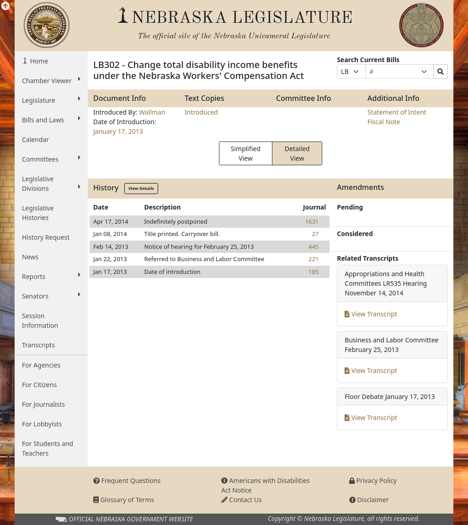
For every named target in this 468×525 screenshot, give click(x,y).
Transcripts (38, 345)
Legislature (51, 100)
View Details (141, 188)
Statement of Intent (396, 112)
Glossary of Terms (123, 499)
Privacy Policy (373, 480)
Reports (51, 276)
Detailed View (297, 153)
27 (315, 234)
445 (313, 246)
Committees (51, 158)
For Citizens (39, 384)
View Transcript (371, 314)
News (30, 256)
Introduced (201, 112)
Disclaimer (369, 499)
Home (38, 61)
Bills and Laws (51, 119)
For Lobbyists (42, 424)
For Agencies (41, 365)
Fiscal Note (383, 121)
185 (313, 272)
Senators (51, 295)
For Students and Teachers (47, 448)
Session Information (40, 320)
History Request (45, 237)
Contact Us (241, 499)
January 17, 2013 (118, 131)
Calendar (35, 139)
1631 (312, 221)
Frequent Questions (127, 480)
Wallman (152, 112)
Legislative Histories (37, 213)
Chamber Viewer (51, 80)
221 (313, 259)
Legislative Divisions (51, 183)
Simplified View (246, 153)
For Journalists (43, 404)
